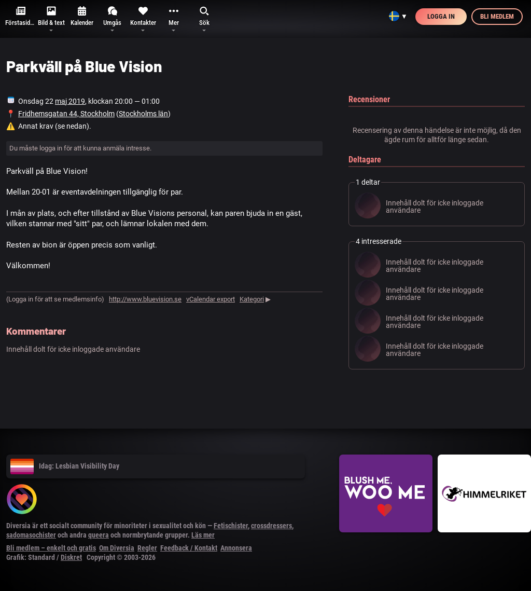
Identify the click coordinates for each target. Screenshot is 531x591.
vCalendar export (210, 299)
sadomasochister (31, 535)
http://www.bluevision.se (145, 299)
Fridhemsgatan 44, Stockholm (66, 113)
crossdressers (271, 525)
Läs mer (203, 535)
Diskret (71, 557)
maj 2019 (70, 101)
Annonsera (236, 548)
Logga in (441, 16)
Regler (147, 548)
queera (98, 535)
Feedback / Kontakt (188, 548)
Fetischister (231, 525)
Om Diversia (116, 548)
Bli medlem (497, 16)
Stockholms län (143, 113)
